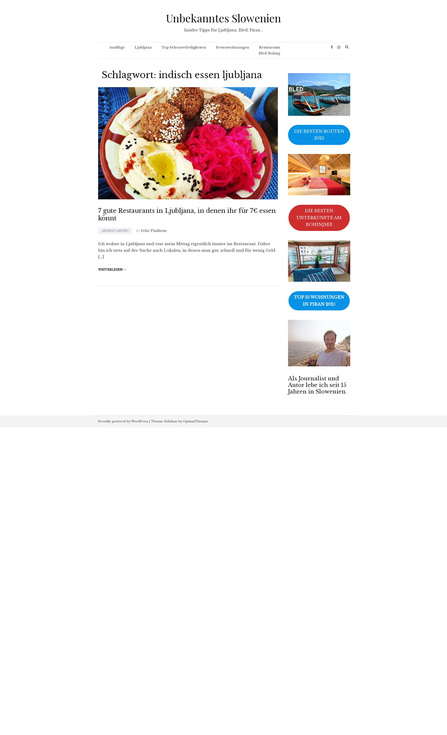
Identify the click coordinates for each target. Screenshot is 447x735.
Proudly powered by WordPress (123, 421)
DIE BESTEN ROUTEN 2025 (319, 135)
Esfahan (170, 421)
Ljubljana (143, 47)
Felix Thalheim (154, 231)
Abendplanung (115, 231)
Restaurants (269, 47)
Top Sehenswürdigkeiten (184, 47)
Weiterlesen (112, 270)
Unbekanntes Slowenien (223, 18)
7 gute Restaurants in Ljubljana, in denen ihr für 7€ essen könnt (187, 214)
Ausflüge (117, 47)
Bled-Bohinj (269, 53)
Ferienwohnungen (232, 47)
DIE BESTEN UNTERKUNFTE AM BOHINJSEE (319, 217)
